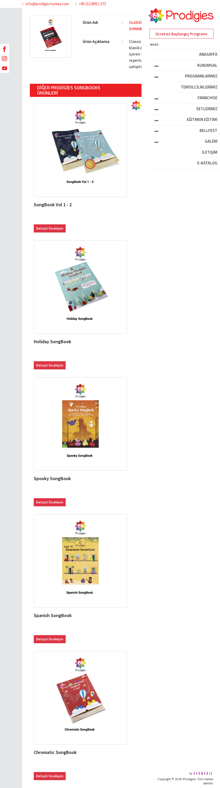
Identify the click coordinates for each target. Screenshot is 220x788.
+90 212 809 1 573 (90, 3)
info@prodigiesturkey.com (45, 3)
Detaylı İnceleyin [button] (49, 228)
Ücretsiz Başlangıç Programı (181, 33)
